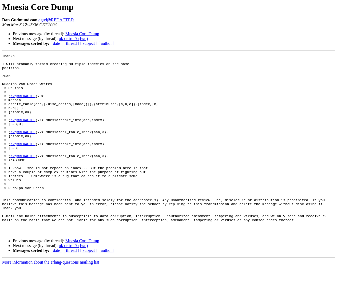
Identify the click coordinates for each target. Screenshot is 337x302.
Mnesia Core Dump (82, 33)
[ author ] (106, 43)
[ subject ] (88, 43)
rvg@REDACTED (22, 104)
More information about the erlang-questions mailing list (50, 297)
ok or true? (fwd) (73, 38)
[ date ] (56, 43)
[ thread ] (71, 43)
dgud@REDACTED (56, 20)
